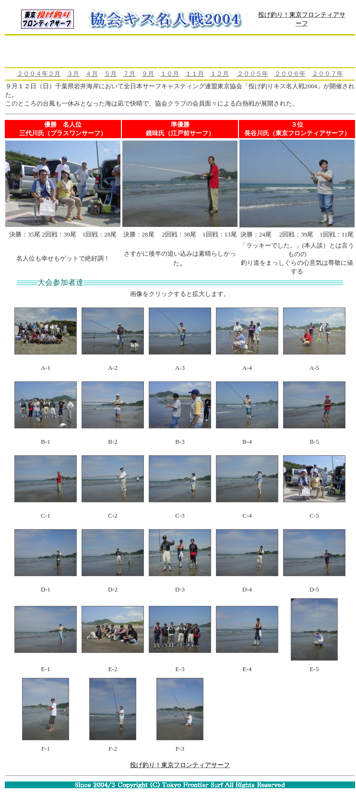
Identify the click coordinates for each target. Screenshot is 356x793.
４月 (91, 73)
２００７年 (327, 73)
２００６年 (290, 73)
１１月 (194, 73)
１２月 (219, 73)
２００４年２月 (38, 73)
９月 (148, 73)
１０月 (169, 73)
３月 (73, 73)
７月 (129, 73)
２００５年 (252, 73)
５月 (110, 73)
